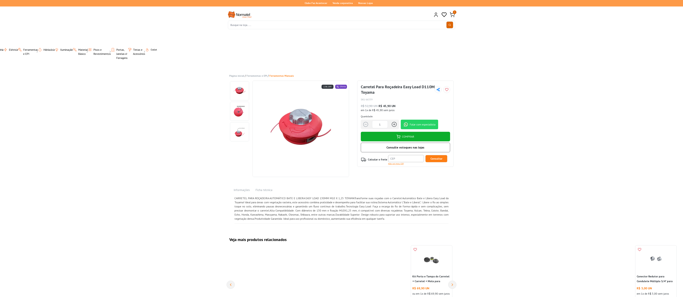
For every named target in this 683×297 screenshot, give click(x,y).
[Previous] (231, 285)
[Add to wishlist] (446, 89)
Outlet (149, 50)
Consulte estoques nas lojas (405, 147)
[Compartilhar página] (438, 89)
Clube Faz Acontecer (316, 3)
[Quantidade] (380, 124)
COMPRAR (405, 137)
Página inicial (236, 75)
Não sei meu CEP (396, 163)
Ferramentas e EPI (257, 75)
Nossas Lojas (365, 3)
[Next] (452, 285)
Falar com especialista (419, 124)
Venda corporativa (343, 3)
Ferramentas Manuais (281, 75)
